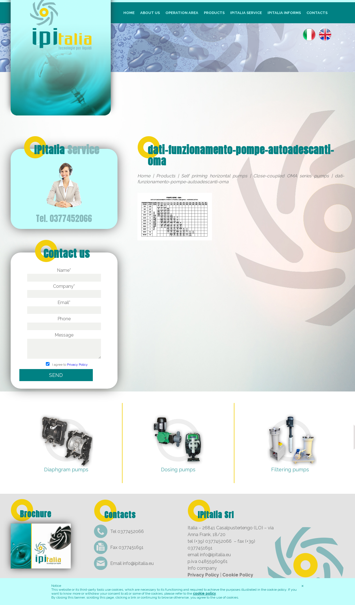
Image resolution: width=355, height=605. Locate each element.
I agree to (64, 365)
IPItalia (66, 149)
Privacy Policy (77, 365)
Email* (64, 306)
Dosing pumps (178, 469)
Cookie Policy (237, 575)
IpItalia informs (284, 13)
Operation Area (181, 13)
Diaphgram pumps (66, 469)
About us (150, 13)
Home (129, 13)
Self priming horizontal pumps (214, 176)
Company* (64, 290)
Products (214, 13)
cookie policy (204, 593)
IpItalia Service (246, 13)
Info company (202, 568)
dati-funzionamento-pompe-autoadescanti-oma (241, 155)
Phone (64, 322)
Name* (64, 274)
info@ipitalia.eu (138, 563)
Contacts (317, 13)
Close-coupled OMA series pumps (291, 176)
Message (64, 346)
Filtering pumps (290, 469)
